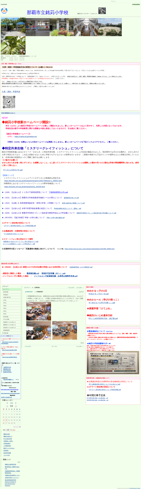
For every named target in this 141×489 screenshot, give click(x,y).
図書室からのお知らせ (9, 325)
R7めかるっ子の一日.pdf (99, 294)
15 (11, 417)
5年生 (4, 311)
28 (9, 423)
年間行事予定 (7, 297)
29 (3, 412)
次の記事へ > (80, 287)
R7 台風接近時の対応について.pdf (13, 234)
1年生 (4, 300)
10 (17, 415)
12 (3, 417)
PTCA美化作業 (7, 439)
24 (17, 420)
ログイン (113, 1)
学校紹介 (5, 294)
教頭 (82, 291)
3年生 (4, 305)
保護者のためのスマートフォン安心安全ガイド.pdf (20, 241)
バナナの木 (6, 455)
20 (6, 420)
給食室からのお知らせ (9, 327)
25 (19, 420)
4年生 (4, 308)
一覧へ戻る (54, 346)
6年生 (4, 314)
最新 (7, 430)
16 (14, 417)
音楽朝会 (5, 450)
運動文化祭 (6, 434)
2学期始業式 (6, 443)
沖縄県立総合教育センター (12, 475)
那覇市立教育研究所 (10, 464)
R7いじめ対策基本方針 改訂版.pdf (103, 318)
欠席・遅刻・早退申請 (11, 92)
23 (14, 420)
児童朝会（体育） (8, 441)
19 (3, 420)
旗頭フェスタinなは (8, 448)
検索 (19, 462)
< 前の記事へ (71, 287)
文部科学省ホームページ (12, 477)
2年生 (4, 303)
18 (19, 417)
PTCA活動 (6, 319)
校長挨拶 (5, 292)
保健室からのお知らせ (9, 322)
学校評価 (5, 333)
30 (6, 412)
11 (19, 415)
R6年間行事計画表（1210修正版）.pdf (97, 400)
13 (6, 417)
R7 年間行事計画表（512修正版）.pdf (97, 398)
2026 (11, 403)
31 (9, 412)
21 (9, 420)
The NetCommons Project (134, 488)
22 (11, 420)
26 (3, 423)
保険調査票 (6, 330)
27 (6, 423)
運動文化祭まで (7, 436)
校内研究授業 (7, 453)
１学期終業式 (7, 446)
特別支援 (5, 316)
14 (9, 417)
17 (17, 417)
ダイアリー (6, 289)
